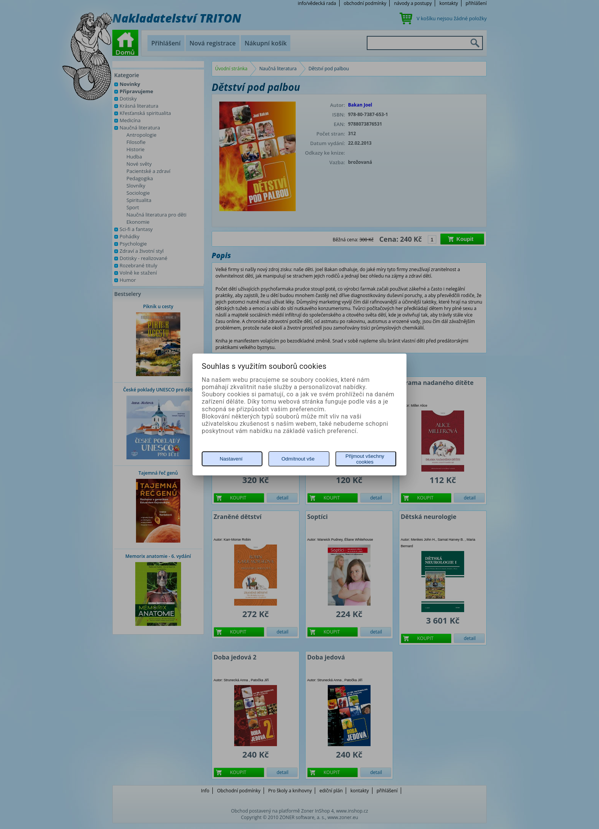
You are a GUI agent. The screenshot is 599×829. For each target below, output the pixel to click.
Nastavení (231, 459)
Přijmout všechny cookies (364, 459)
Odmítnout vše (298, 459)
